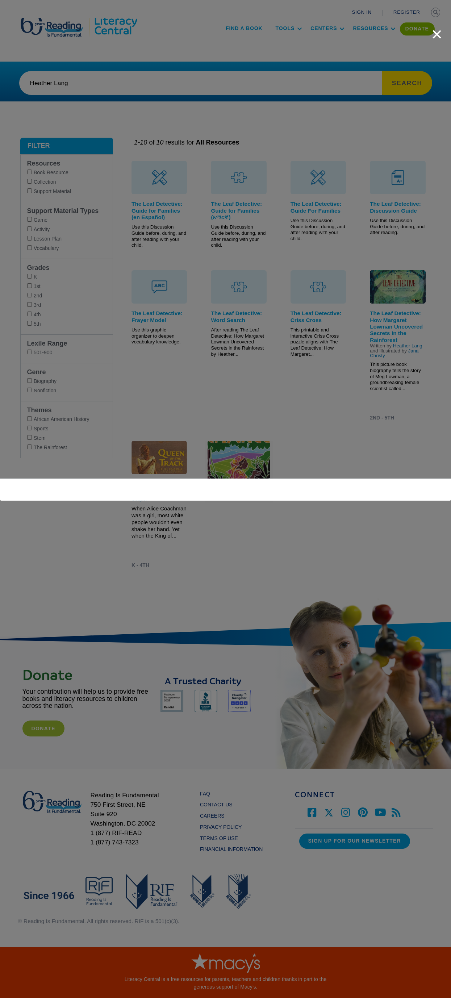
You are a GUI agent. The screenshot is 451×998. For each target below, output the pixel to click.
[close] (437, 30)
